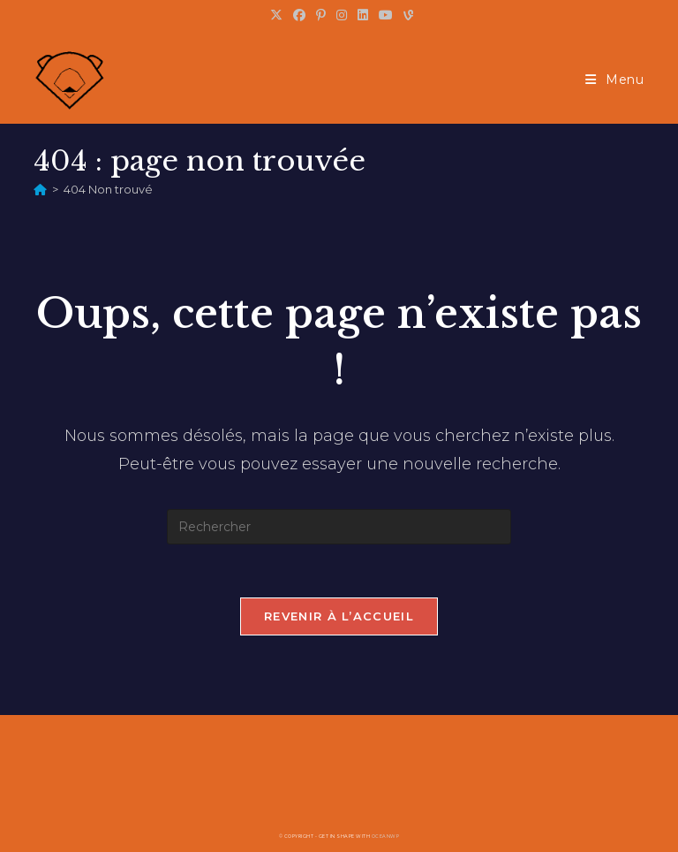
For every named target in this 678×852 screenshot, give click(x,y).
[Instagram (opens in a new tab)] (341, 15)
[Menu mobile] (614, 79)
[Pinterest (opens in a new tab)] (321, 15)
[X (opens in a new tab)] (276, 15)
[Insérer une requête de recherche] (339, 526)
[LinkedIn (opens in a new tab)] (362, 15)
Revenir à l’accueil (339, 616)
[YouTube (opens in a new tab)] (385, 15)
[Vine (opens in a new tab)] (405, 15)
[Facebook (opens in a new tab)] (299, 15)
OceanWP (386, 836)
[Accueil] (40, 189)
